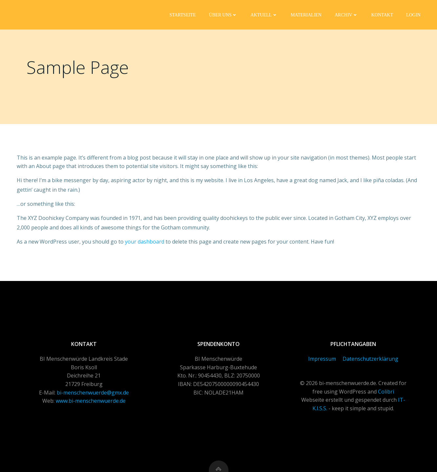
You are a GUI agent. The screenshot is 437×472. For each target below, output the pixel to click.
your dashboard (144, 241)
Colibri (386, 391)
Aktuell (264, 14)
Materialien (306, 14)
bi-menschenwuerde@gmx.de (93, 392)
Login (413, 14)
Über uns (223, 14)
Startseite (182, 14)
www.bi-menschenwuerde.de (91, 400)
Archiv (346, 14)
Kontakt (382, 14)
